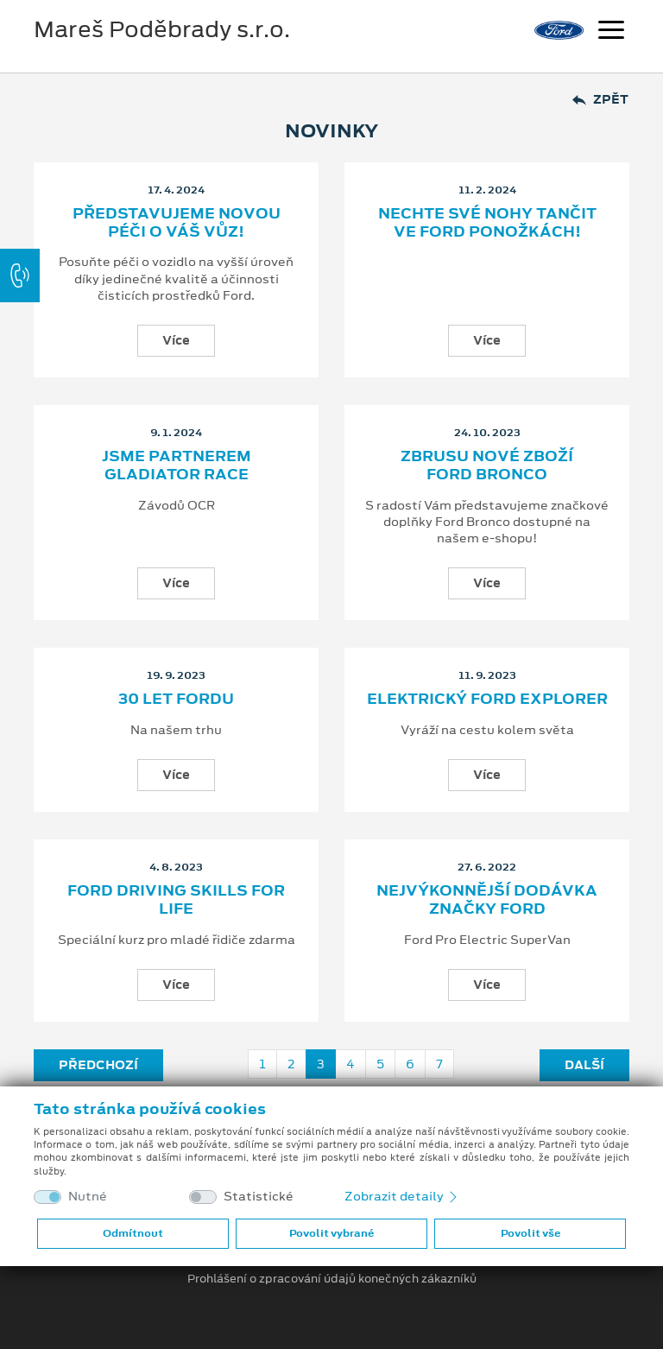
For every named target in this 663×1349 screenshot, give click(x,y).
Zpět (600, 100)
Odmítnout (133, 1233)
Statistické (259, 1196)
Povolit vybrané (331, 1233)
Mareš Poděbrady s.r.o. (162, 29)
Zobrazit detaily (402, 1196)
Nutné (87, 1196)
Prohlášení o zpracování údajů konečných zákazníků (332, 1279)
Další (584, 1065)
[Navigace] (611, 32)
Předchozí (98, 1065)
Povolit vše (530, 1233)
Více (176, 340)
